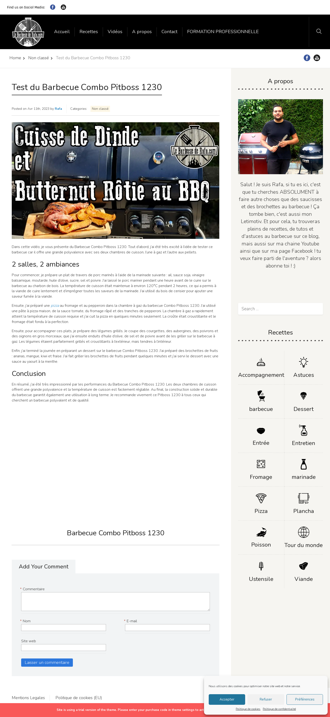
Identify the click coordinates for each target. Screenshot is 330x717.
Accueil (62, 31)
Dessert (304, 409)
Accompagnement (261, 375)
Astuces (303, 375)
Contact (169, 31)
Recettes (88, 31)
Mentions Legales (28, 698)
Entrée (261, 443)
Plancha (303, 511)
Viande (304, 579)
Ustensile (261, 579)
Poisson (261, 544)
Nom (26, 621)
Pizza (261, 511)
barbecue (261, 409)
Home (15, 58)
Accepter (227, 699)
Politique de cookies (248, 709)
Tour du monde (303, 545)
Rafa (58, 108)
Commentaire (33, 589)
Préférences (304, 699)
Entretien (303, 443)
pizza (55, 305)
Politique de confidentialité (279, 709)
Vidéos (115, 31)
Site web (28, 641)
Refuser (265, 699)
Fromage (261, 477)
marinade (304, 477)
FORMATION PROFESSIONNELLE (223, 31)
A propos (142, 31)
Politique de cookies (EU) (78, 698)
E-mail (131, 621)
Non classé (38, 58)
